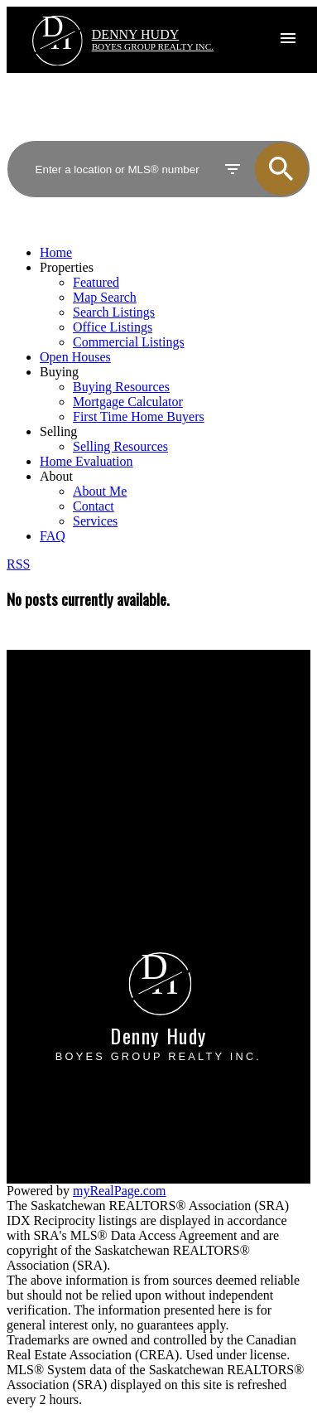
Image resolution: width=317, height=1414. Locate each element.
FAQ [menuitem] (52, 536)
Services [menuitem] (95, 521)
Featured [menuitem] (96, 282)
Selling (58, 431)
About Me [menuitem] (100, 491)
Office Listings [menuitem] (112, 327)
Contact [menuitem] (93, 506)
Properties (67, 267)
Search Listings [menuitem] (114, 312)
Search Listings (67, 740)
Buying (59, 372)
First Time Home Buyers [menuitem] (138, 416)
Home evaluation (72, 850)
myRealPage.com (119, 1191)
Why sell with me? (76, 835)
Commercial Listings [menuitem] (129, 342)
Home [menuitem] (56, 252)
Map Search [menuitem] (105, 297)
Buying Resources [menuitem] (121, 387)
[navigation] (158, 394)
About (56, 476)
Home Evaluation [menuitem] (86, 461)
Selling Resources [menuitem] (120, 446)
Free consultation (72, 865)
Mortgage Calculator (81, 725)
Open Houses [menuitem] (75, 357)
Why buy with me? (76, 710)
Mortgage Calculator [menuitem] (128, 402)
